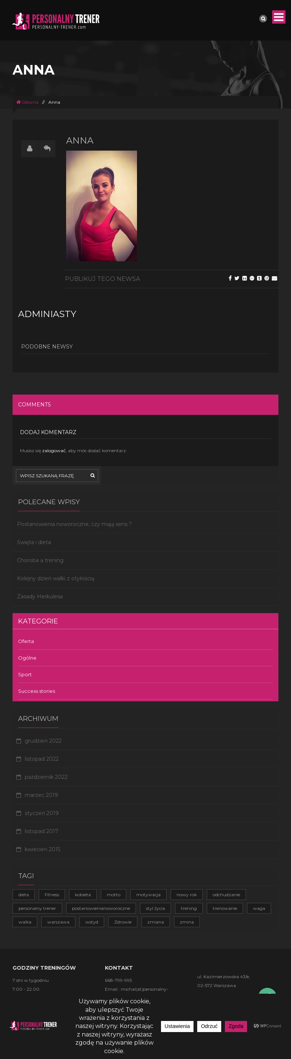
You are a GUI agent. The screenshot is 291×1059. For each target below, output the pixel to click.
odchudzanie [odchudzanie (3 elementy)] (226, 894)
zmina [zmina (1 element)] (187, 922)
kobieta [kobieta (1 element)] (83, 894)
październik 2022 (46, 777)
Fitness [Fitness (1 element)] (52, 894)
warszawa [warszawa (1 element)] (58, 922)
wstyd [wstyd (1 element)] (91, 922)
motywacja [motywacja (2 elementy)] (148, 894)
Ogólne (27, 658)
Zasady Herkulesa (40, 596)
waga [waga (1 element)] (259, 908)
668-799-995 (118, 980)
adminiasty (47, 314)
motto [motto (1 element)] (113, 894)
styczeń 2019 (42, 813)
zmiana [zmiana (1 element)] (155, 922)
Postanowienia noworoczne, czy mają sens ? (74, 524)
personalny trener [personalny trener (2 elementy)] (37, 908)
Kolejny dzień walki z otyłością (55, 578)
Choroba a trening (40, 560)
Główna (27, 102)
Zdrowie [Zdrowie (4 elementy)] (122, 922)
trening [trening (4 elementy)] (189, 908)
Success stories (36, 691)
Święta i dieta (34, 542)
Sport (25, 674)
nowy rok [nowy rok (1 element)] (187, 894)
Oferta (26, 641)
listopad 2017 (41, 831)
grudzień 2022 (43, 740)
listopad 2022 (42, 759)
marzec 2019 (41, 795)
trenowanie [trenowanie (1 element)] (225, 908)
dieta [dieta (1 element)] (23, 894)
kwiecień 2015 (42, 849)
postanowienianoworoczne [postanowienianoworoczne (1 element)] (101, 908)
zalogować (54, 450)
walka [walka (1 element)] (24, 922)
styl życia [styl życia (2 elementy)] (155, 908)
